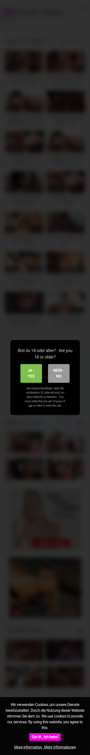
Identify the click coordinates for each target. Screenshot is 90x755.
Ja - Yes (31, 373)
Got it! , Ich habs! (45, 737)
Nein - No (59, 373)
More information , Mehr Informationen (45, 747)
